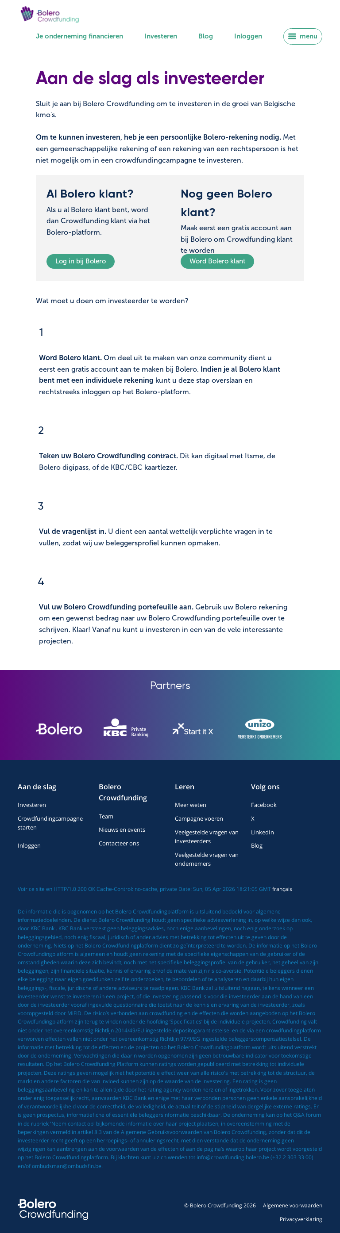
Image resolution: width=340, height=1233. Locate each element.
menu (302, 36)
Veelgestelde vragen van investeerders (207, 836)
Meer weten (190, 805)
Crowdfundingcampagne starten (50, 822)
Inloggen (248, 36)
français (282, 889)
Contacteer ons (119, 843)
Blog (205, 36)
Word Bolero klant (217, 261)
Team (106, 816)
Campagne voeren (199, 818)
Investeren (160, 36)
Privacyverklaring (301, 1219)
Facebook (264, 805)
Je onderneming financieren (79, 36)
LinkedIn (262, 832)
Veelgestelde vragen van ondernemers (207, 859)
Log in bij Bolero (80, 261)
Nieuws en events (122, 829)
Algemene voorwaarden (292, 1205)
